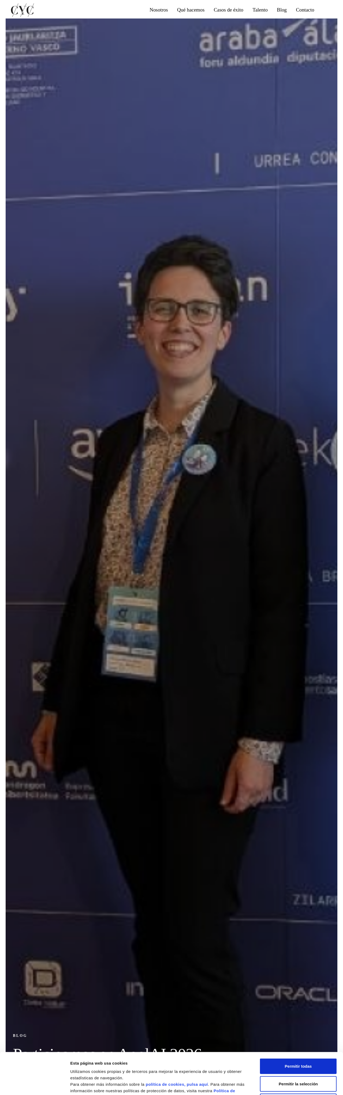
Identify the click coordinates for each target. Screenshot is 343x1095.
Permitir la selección (298, 1042)
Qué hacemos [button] (190, 10)
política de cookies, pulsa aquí (177, 1043)
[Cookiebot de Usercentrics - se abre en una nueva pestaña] (34, 1085)
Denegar (298, 1059)
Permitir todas (298, 1024)
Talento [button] (259, 10)
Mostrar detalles (288, 1084)
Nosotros (159, 10)
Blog (282, 10)
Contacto (305, 10)
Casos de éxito (228, 10)
